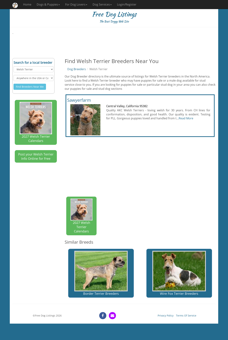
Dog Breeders (76, 69)
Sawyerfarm (79, 100)
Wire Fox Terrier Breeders (179, 273)
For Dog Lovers (76, 4)
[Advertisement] (114, 45)
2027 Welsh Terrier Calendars (36, 122)
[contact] (112, 315)
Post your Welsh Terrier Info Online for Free (35, 156)
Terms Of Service (186, 315)
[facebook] (102, 315)
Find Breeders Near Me (30, 86)
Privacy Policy (165, 315)
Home (27, 4)
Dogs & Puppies (48, 4)
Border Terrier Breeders (101, 273)
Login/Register (126, 4)
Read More (186, 118)
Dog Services (102, 4)
